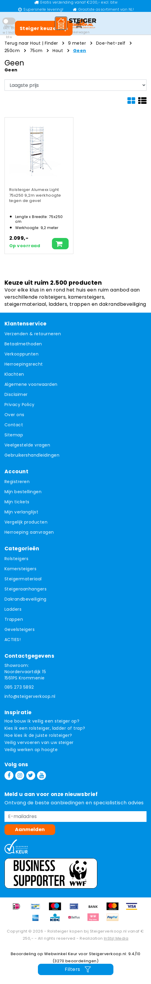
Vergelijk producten (25, 522)
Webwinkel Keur (61, 954)
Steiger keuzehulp (44, 28)
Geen (79, 51)
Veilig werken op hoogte (31, 750)
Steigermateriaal (23, 579)
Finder (51, 43)
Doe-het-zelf (111, 43)
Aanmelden (30, 829)
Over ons (14, 415)
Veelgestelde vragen (27, 445)
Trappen (13, 619)
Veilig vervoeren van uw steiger (39, 742)
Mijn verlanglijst (21, 512)
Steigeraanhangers (25, 589)
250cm (12, 51)
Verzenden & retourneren (32, 334)
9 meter (77, 43)
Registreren (17, 482)
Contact (13, 425)
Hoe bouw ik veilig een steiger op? (41, 721)
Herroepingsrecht (23, 364)
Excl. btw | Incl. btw (9, 32)
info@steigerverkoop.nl (30, 696)
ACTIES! (12, 640)
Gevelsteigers (19, 629)
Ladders (12, 609)
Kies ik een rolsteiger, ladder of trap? (44, 728)
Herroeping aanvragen (29, 532)
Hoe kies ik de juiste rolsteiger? (38, 735)
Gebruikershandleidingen (31, 455)
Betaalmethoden (23, 344)
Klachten (14, 374)
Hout (58, 51)
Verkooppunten (21, 354)
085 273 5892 (19, 687)
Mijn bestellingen (22, 492)
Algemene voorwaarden (31, 384)
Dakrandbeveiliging (25, 599)
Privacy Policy (19, 405)
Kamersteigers (20, 569)
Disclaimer (16, 394)
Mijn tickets (17, 502)
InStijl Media (116, 938)
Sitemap (13, 435)
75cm (36, 51)
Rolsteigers (16, 559)
